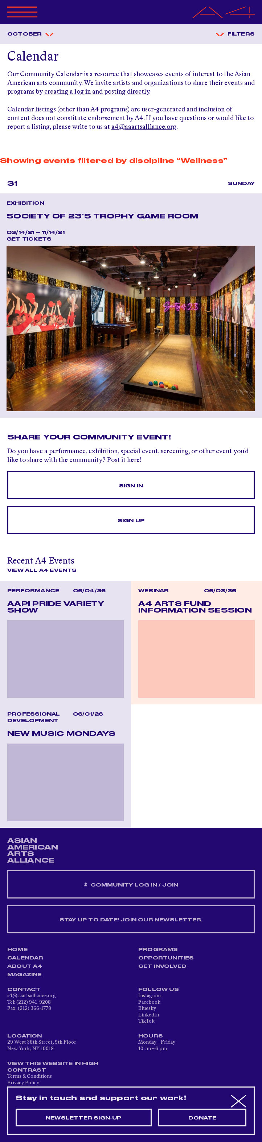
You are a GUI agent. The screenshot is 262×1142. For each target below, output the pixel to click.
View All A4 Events (42, 570)
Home (17, 949)
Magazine (24, 975)
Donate (202, 1118)
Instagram (149, 995)
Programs (158, 949)
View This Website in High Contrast (52, 1066)
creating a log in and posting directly (96, 92)
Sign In (131, 486)
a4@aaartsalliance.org (143, 127)
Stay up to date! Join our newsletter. (131, 920)
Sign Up (131, 521)
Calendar (25, 958)
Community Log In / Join (131, 885)
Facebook (149, 1002)
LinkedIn (148, 1015)
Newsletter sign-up (84, 1118)
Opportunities (166, 958)
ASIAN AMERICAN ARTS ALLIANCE (32, 851)
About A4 (24, 966)
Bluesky (147, 1008)
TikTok (146, 1021)
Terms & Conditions (29, 1076)
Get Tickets (29, 239)
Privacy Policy (23, 1082)
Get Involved (162, 966)
